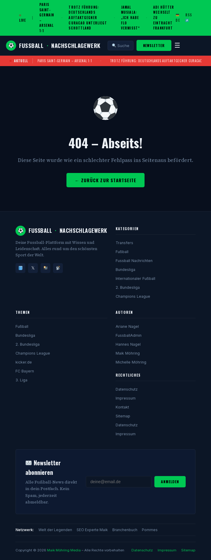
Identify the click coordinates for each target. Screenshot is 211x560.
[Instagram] (45, 268)
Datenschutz (127, 389)
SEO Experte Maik (92, 530)
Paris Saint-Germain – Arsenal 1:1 (65, 60)
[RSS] (58, 268)
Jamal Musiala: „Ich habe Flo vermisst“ (130, 17)
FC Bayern (24, 371)
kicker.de (23, 362)
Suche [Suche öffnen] (120, 45)
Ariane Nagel (127, 326)
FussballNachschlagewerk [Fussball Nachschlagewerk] (53, 45)
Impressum (126, 398)
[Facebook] (20, 268)
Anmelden (170, 481)
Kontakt (122, 407)
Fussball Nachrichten (134, 260)
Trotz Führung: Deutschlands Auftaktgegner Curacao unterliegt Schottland (88, 17)
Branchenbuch (124, 530)
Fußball (122, 251)
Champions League (133, 296)
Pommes (150, 530)
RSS (188, 17)
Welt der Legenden (55, 530)
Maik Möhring (128, 353)
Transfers (124, 243)
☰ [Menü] (177, 45)
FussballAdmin (129, 335)
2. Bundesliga (128, 287)
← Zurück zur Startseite (105, 180)
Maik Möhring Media (64, 550)
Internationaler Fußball (135, 278)
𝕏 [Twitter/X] (33, 267)
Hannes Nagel (128, 344)
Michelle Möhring (131, 362)
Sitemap (123, 416)
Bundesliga (125, 269)
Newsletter (154, 45)
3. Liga (21, 380)
